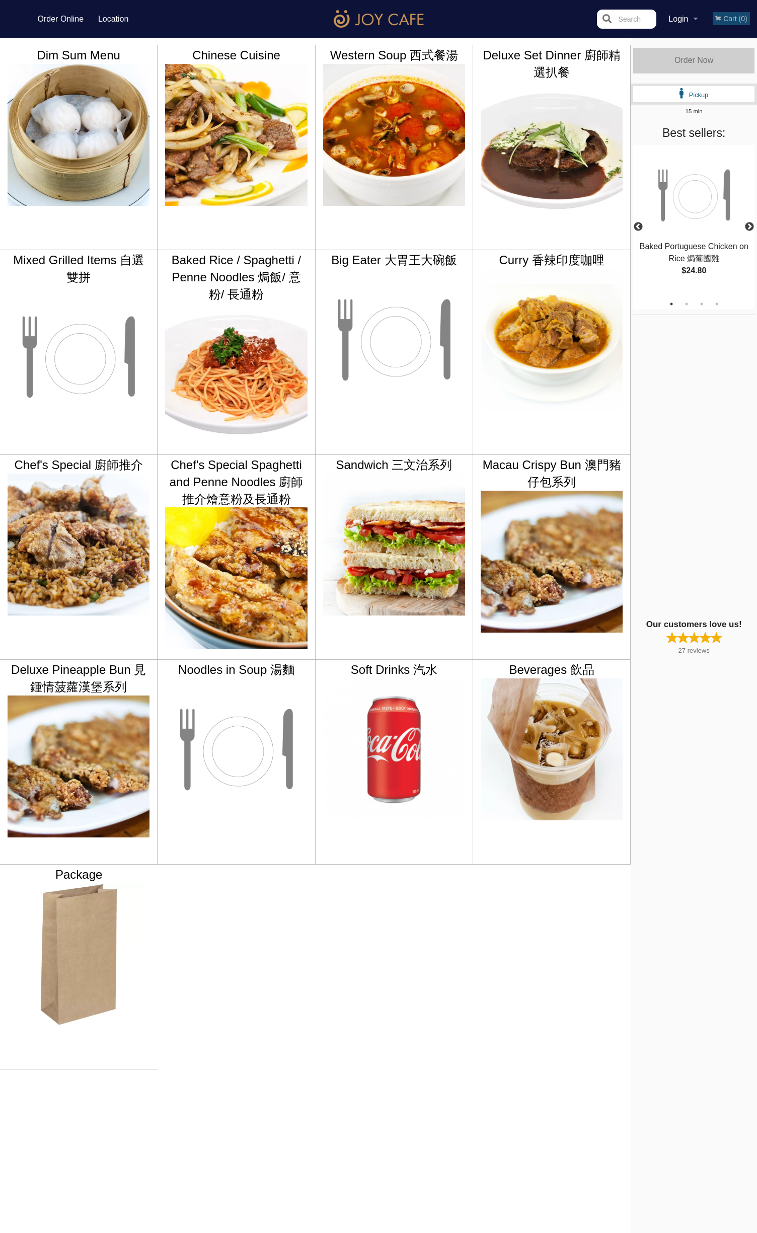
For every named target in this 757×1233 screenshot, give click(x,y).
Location (113, 19)
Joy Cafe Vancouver (181, 1090)
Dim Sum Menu (78, 55)
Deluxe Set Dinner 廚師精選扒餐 (551, 63)
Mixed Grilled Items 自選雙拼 (78, 268)
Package (78, 874)
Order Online (61, 19)
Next (749, 227)
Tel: (542, 1128)
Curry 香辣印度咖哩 (551, 260)
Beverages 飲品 (551, 669)
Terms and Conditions (459, 1116)
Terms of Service (395, 1226)
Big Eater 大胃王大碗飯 (394, 260)
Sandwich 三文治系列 (394, 465)
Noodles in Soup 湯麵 (236, 669)
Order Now (693, 60)
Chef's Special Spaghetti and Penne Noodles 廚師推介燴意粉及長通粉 (237, 481)
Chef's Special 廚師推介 (79, 465)
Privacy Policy (448, 1128)
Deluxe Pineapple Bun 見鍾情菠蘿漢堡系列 (78, 678)
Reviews (440, 1104)
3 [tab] (702, 304)
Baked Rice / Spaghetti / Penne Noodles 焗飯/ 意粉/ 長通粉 (236, 276)
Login (678, 19)
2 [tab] (687, 304)
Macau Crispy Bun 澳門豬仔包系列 (552, 473)
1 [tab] (671, 304)
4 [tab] (717, 304)
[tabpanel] (694, 220)
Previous (638, 227)
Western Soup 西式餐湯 (394, 55)
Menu (352, 1104)
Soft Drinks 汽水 (394, 669)
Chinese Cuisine (236, 55)
